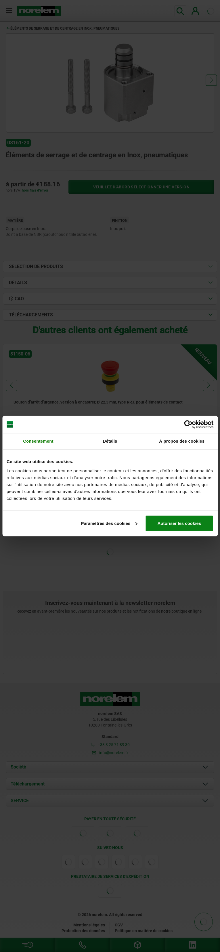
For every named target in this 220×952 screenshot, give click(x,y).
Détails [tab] (110, 441)
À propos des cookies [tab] (181, 441)
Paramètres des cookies (109, 523)
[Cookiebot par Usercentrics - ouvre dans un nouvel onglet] (188, 424)
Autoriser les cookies (179, 523)
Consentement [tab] (38, 441)
